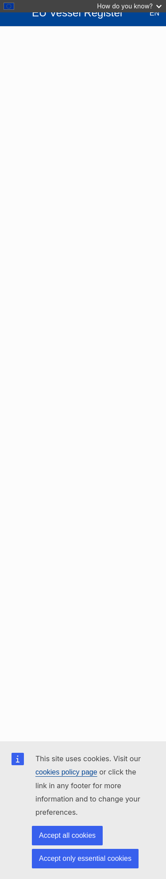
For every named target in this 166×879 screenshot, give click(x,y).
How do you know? (129, 6)
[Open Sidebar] (14, 13)
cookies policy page (66, 772)
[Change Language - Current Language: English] (147, 13)
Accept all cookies (67, 835)
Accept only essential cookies (85, 858)
